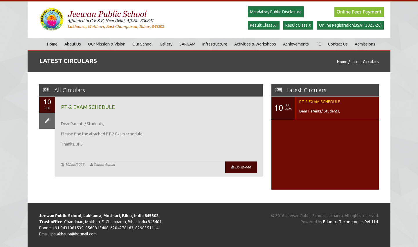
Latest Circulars (365, 61)
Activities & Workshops (255, 44)
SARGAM (187, 44)
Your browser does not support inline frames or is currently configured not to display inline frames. (325, 143)
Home (52, 44)
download (241, 167)
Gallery (166, 44)
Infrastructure (214, 44)
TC (318, 44)
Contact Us (338, 44)
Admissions (365, 44)
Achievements (296, 44)
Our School (142, 44)
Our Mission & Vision (106, 44)
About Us (72, 44)
